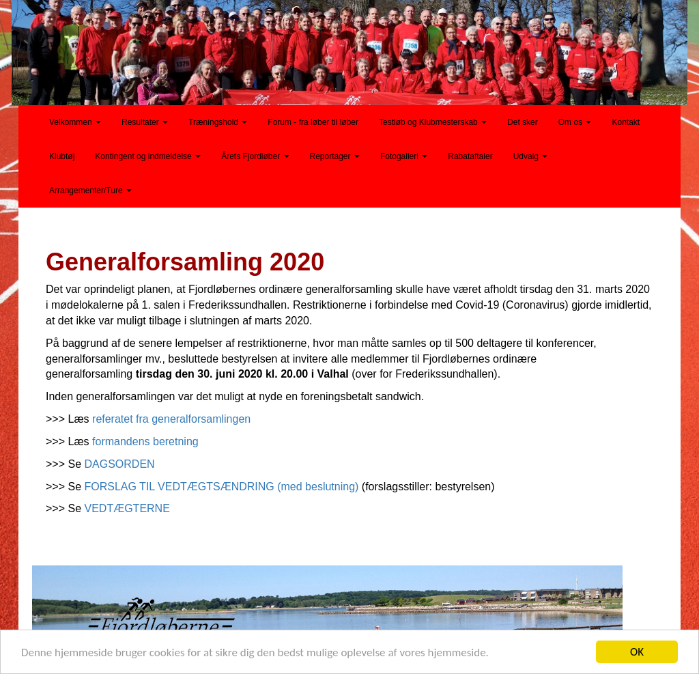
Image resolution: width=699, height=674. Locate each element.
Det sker (522, 122)
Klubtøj (61, 156)
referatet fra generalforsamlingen (171, 419)
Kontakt (626, 122)
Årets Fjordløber (255, 156)
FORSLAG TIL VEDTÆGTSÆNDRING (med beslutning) (222, 486)
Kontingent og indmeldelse (148, 156)
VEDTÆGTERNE (127, 508)
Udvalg (530, 156)
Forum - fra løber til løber (313, 122)
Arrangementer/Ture (90, 190)
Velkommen (75, 122)
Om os (575, 122)
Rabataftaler (470, 156)
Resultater (145, 122)
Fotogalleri (403, 156)
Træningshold (217, 122)
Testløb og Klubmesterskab (433, 122)
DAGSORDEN (120, 464)
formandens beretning (145, 441)
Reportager (335, 156)
